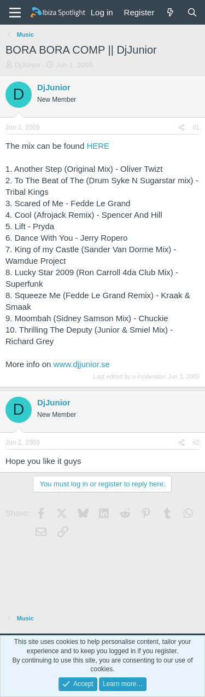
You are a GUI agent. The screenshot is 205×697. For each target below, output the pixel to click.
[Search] (192, 12)
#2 (196, 442)
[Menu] (15, 13)
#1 (196, 127)
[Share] (181, 127)
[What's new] (170, 12)
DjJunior (28, 65)
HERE (97, 145)
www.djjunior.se (82, 364)
